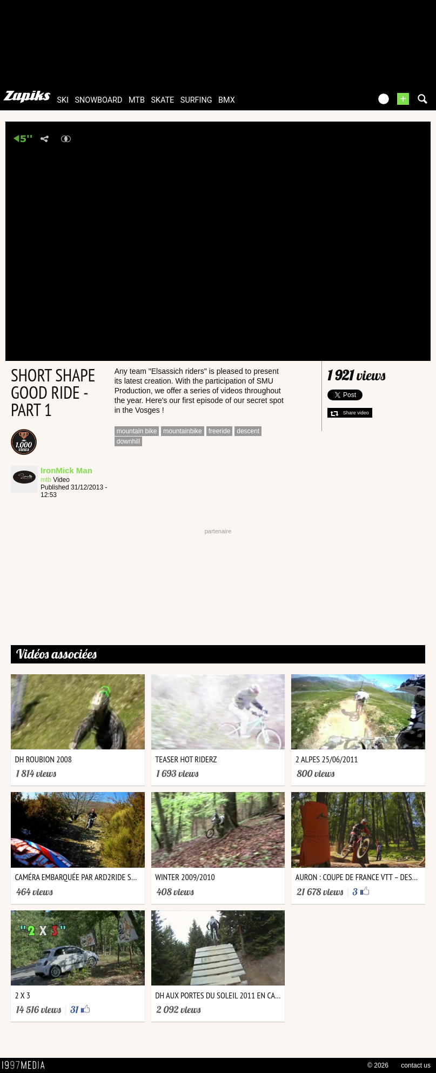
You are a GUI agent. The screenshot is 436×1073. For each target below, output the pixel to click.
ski (63, 100)
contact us (416, 1065)
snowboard (98, 100)
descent (248, 431)
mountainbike (182, 431)
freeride (220, 431)
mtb (137, 100)
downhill (128, 441)
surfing (196, 100)
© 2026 (377, 1065)
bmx (226, 100)
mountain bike (137, 431)
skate (162, 100)
